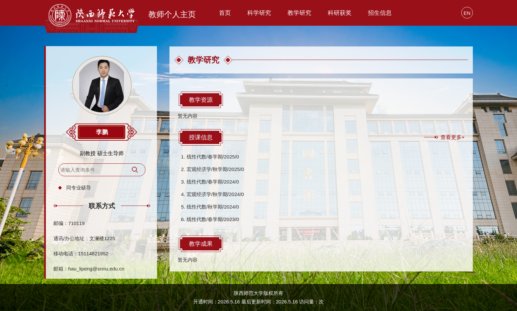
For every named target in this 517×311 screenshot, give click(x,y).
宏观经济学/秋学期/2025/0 (215, 169)
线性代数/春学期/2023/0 (213, 219)
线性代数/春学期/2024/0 (213, 181)
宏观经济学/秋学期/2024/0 (215, 194)
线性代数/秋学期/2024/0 (213, 207)
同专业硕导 (78, 187)
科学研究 (259, 13)
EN (467, 13)
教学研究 (299, 13)
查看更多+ (453, 137)
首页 (225, 13)
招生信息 (380, 13)
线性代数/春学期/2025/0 (213, 156)
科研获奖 (339, 13)
